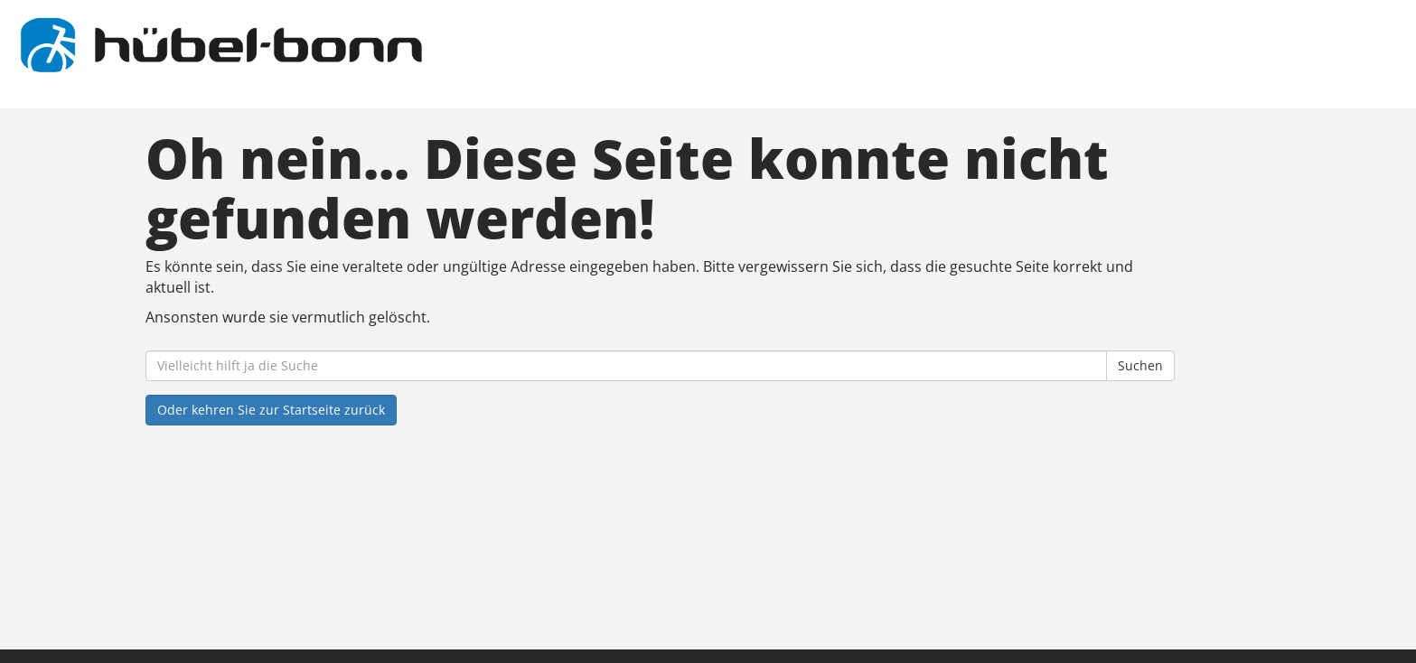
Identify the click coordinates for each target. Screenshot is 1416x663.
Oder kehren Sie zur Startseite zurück (271, 409)
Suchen (1140, 365)
